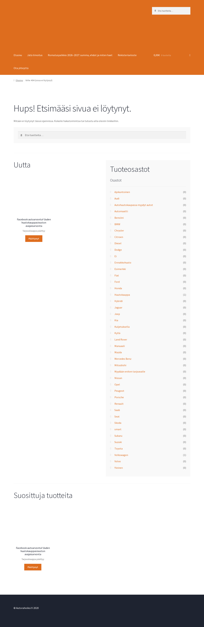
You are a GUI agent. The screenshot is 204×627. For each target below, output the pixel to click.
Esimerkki (120, 269)
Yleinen (118, 467)
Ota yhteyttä (21, 68)
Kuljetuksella (122, 326)
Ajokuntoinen (122, 192)
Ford (117, 281)
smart (117, 429)
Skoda (117, 422)
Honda (118, 288)
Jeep (117, 314)
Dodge (118, 249)
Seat (117, 416)
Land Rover (120, 339)
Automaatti (121, 211)
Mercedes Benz (122, 358)
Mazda (118, 352)
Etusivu (18, 55)
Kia (116, 320)
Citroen (118, 237)
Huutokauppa (122, 294)
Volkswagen (121, 455)
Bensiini (119, 217)
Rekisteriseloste (127, 55)
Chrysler (119, 230)
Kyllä (117, 333)
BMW (117, 224)
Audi (116, 198)
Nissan (118, 378)
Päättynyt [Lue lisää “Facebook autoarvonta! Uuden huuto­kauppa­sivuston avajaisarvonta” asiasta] (34, 238)
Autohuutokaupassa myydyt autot (133, 205)
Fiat (116, 275)
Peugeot (119, 390)
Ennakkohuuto (122, 262)
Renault (119, 403)
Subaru (118, 435)
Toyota (118, 448)
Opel (117, 384)
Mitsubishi (120, 365)
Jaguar (118, 307)
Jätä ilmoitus (35, 55)
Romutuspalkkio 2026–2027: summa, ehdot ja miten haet (80, 55)
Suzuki (118, 442)
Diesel (117, 243)
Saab (117, 410)
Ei (115, 256)
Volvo (117, 461)
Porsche (119, 397)
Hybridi (118, 301)
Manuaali (119, 346)
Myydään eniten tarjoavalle (129, 371)
